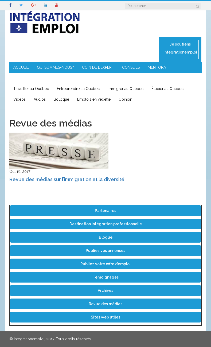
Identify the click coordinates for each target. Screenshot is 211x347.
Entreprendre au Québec (78, 89)
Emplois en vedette (94, 99)
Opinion (125, 99)
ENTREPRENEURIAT (30, 78)
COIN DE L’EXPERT (98, 67)
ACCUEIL (21, 67)
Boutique (61, 99)
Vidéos (19, 99)
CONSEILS (131, 67)
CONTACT (117, 78)
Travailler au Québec (31, 89)
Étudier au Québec (167, 89)
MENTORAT (158, 67)
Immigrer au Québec (125, 89)
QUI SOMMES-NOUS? (55, 67)
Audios (40, 99)
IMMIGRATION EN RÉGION (77, 78)
